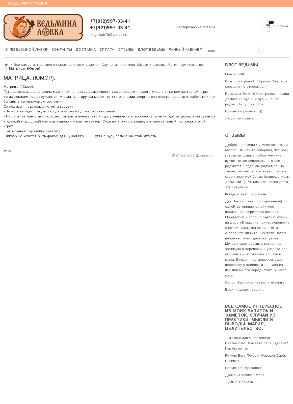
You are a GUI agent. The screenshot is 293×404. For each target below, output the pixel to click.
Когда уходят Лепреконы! (247, 194)
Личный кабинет (185, 49)
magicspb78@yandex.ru (109, 34)
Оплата (106, 49)
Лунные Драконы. (240, 382)
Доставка (86, 49)
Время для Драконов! (243, 367)
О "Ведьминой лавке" (26, 49)
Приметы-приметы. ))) (243, 111)
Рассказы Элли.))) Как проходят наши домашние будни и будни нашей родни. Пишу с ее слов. (257, 99)
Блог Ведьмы (151, 49)
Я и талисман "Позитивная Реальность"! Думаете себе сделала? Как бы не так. (256, 343)
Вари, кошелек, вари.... (244, 289)
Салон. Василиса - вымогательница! (255, 282)
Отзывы (126, 49)
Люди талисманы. (240, 118)
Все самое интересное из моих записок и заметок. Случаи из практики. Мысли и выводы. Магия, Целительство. (109, 64)
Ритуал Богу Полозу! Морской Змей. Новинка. (255, 358)
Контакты (62, 49)
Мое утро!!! (234, 74)
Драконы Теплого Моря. (245, 375)
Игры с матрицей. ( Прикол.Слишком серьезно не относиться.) (256, 84)
